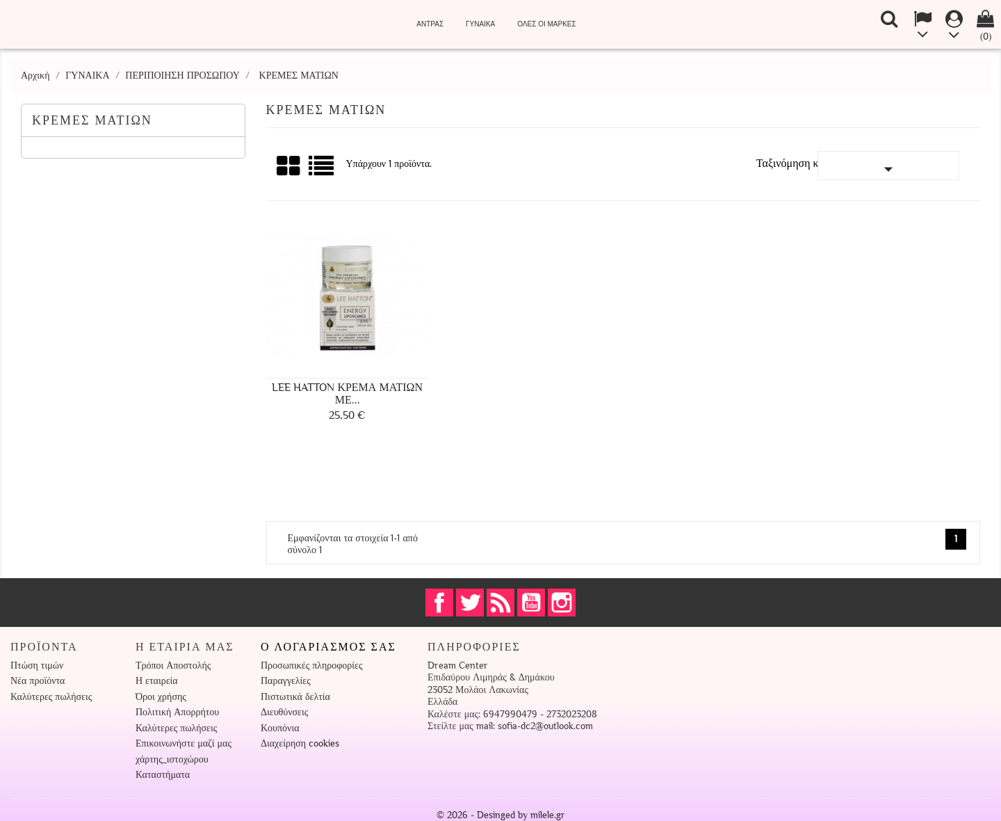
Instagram (562, 602)
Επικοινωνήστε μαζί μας (183, 743)
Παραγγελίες (286, 681)
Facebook (439, 602)
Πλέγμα (289, 166)
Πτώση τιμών (36, 665)
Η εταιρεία (157, 681)
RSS (500, 602)
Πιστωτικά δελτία (295, 697)
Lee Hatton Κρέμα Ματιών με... (347, 393)
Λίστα (322, 170)
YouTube (531, 602)
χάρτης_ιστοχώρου (172, 759)
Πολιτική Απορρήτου (177, 712)
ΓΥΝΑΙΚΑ (480, 24)
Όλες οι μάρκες (546, 24)
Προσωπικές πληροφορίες (311, 665)
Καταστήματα (163, 775)
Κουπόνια (280, 728)
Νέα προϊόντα (37, 681)
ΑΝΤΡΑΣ (429, 24)
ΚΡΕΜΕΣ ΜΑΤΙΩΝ (92, 120)
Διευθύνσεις (284, 712)
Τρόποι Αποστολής (173, 665)
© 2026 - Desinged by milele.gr (501, 815)
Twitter (470, 602)
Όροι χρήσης (161, 697)
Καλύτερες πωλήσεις (51, 697)
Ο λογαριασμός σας (328, 647)
